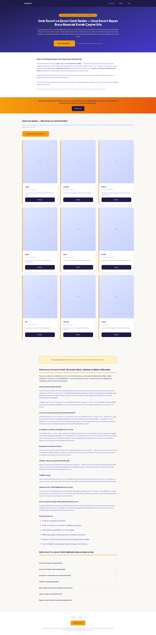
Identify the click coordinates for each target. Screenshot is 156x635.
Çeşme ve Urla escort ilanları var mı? (50, 594)
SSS (128, 3)
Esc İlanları (112, 3)
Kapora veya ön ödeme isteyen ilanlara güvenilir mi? (55, 600)
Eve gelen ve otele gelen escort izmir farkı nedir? (55, 575)
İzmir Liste (28, 3)
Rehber (121, 3)
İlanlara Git (78, 108)
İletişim (40, 199)
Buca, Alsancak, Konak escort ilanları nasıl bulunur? (56, 588)
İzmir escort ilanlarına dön (78, 359)
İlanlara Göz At (78, 623)
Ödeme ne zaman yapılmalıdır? (49, 581)
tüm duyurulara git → (98, 359)
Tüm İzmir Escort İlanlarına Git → (36, 134)
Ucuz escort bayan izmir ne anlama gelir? (52, 569)
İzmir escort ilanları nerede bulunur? (51, 563)
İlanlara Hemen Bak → (64, 43)
